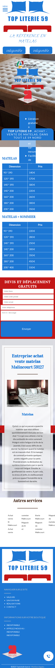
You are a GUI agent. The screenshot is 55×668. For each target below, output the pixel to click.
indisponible (13, 632)
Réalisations (13, 603)
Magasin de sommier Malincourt (37, 527)
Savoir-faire (13, 600)
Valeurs (11, 597)
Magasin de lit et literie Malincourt (31, 522)
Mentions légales (37, 667)
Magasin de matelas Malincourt (51, 520)
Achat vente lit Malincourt (10, 520)
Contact (11, 607)
